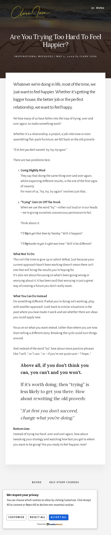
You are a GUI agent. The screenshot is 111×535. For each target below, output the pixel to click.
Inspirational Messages (33, 56)
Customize (16, 517)
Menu (100, 8)
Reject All (37, 517)
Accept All (59, 517)
